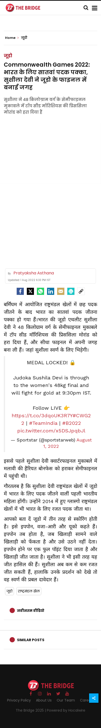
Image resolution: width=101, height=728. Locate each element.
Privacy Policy (19, 700)
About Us (44, 700)
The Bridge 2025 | (31, 710)
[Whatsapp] (40, 291)
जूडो (8, 56)
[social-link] (81, 291)
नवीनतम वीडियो (30, 610)
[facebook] (20, 291)
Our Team (66, 700)
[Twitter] (30, 291)
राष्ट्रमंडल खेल (29, 591)
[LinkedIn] (50, 291)
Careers (87, 700)
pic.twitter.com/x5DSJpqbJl (51, 431)
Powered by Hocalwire (66, 710)
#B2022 (71, 423)
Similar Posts (30, 639)
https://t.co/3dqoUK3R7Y (42, 415)
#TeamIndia (43, 423)
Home (12, 38)
